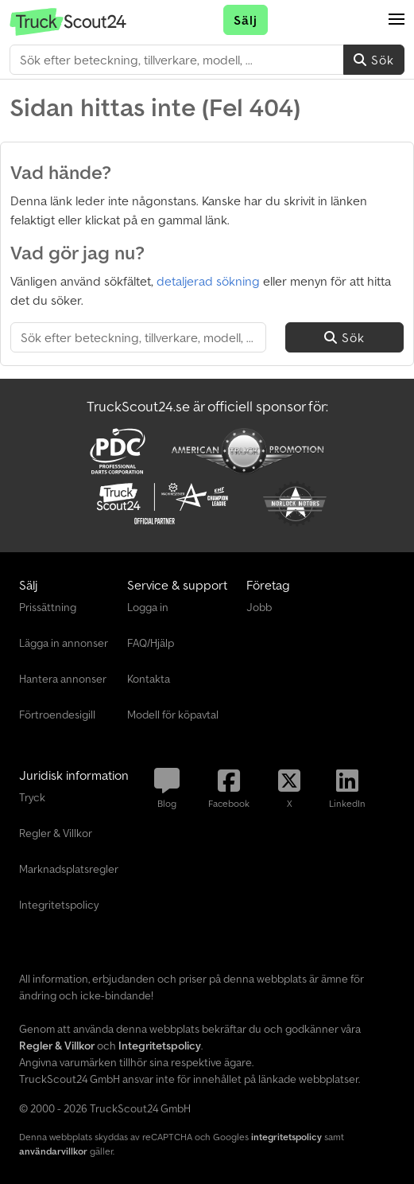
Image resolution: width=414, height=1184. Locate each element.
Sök (374, 60)
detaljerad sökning (208, 281)
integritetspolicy (286, 1137)
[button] (396, 20)
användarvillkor (53, 1151)
